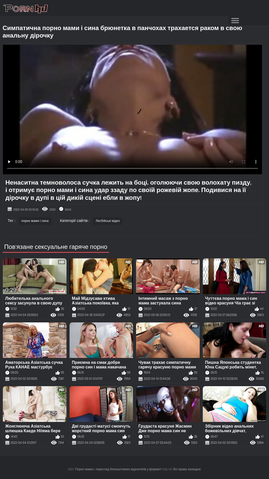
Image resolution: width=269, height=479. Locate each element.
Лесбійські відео (108, 221)
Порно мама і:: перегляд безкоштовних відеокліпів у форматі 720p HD (123, 469)
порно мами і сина (35, 221)
